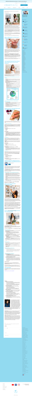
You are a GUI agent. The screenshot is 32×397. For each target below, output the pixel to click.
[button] (13, 164)
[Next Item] (27, 12)
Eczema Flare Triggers (24, 342)
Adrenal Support (23, 327)
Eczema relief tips (23, 354)
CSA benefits (23, 333)
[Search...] (17, 3)
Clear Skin (23, 338)
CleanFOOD (6, 326)
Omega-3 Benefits (6, 324)
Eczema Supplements (24, 350)
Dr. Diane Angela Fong (24, 339)
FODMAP (23, 359)
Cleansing (27, 337)
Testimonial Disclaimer (4, 387)
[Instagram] (19, 385)
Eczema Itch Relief (24, 344)
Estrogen (26, 358)
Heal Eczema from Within (24, 365)
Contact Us (4, 384)
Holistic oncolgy (27, 370)
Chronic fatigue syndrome (24, 334)
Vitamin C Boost (9, 324)
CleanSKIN (5, 325)
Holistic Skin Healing (24, 369)
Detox (24, 338)
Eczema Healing (23, 343)
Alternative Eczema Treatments (25, 328)
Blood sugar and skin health (24, 332)
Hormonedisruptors (24, 371)
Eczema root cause (24, 355)
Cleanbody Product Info (5, 386)
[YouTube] (13, 385)
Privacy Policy (4, 388)
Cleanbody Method (24, 337)
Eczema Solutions (23, 349)
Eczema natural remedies (24, 353)
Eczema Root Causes (24, 348)
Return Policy (4, 385)
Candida (25, 333)
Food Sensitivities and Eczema (25, 360)
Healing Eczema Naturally (24, 366)
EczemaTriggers (23, 358)
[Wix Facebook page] (16, 385)
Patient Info (4, 383)
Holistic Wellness (23, 370)
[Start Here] (24, 5)
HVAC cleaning (23, 364)
